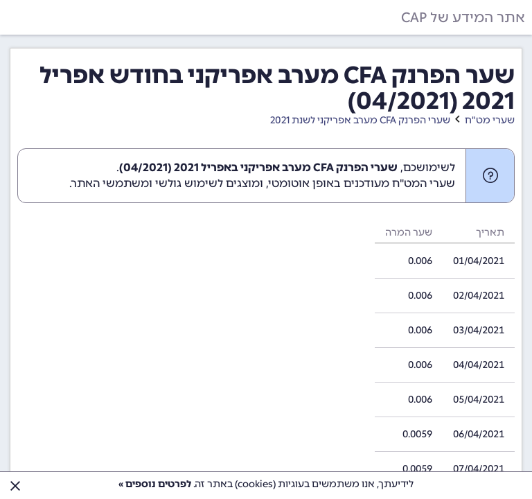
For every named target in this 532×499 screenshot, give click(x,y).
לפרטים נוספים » (154, 484)
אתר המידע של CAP (463, 17)
